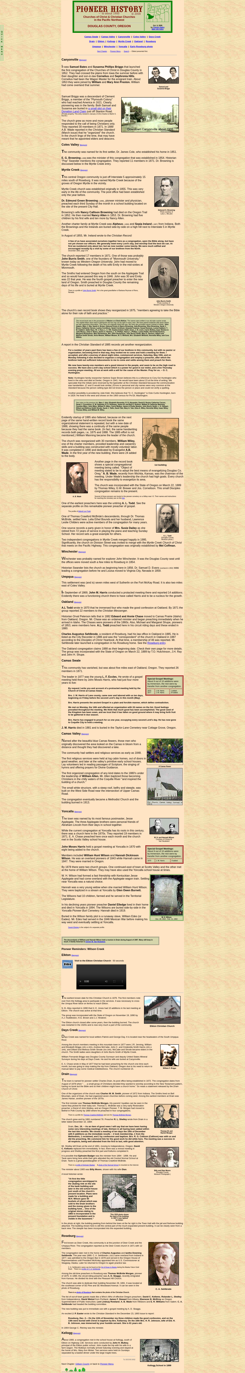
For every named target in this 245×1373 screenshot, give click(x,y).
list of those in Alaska (109, 1267)
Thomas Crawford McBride (93, 1115)
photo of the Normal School (108, 1165)
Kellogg (111, 41)
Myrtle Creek (124, 41)
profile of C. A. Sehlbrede (91, 1269)
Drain (92, 41)
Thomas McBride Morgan (121, 1115)
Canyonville (124, 36)
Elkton (101, 41)
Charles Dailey (159, 27)
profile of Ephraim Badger (85, 1165)
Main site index (158, 29)
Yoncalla (122, 46)
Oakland (138, 41)
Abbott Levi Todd (84, 511)
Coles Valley (139, 36)
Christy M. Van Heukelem (95, 942)
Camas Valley (108, 36)
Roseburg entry (156, 643)
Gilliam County (82, 1364)
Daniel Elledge (73, 927)
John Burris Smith (89, 290)
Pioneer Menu (115, 51)
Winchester (109, 46)
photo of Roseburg (83, 1292)
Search (126, 51)
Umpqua (96, 46)
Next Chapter (102, 51)
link (123, 498)
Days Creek (155, 36)
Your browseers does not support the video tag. (101, 976)
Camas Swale (91, 36)
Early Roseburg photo (141, 46)
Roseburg (151, 41)
